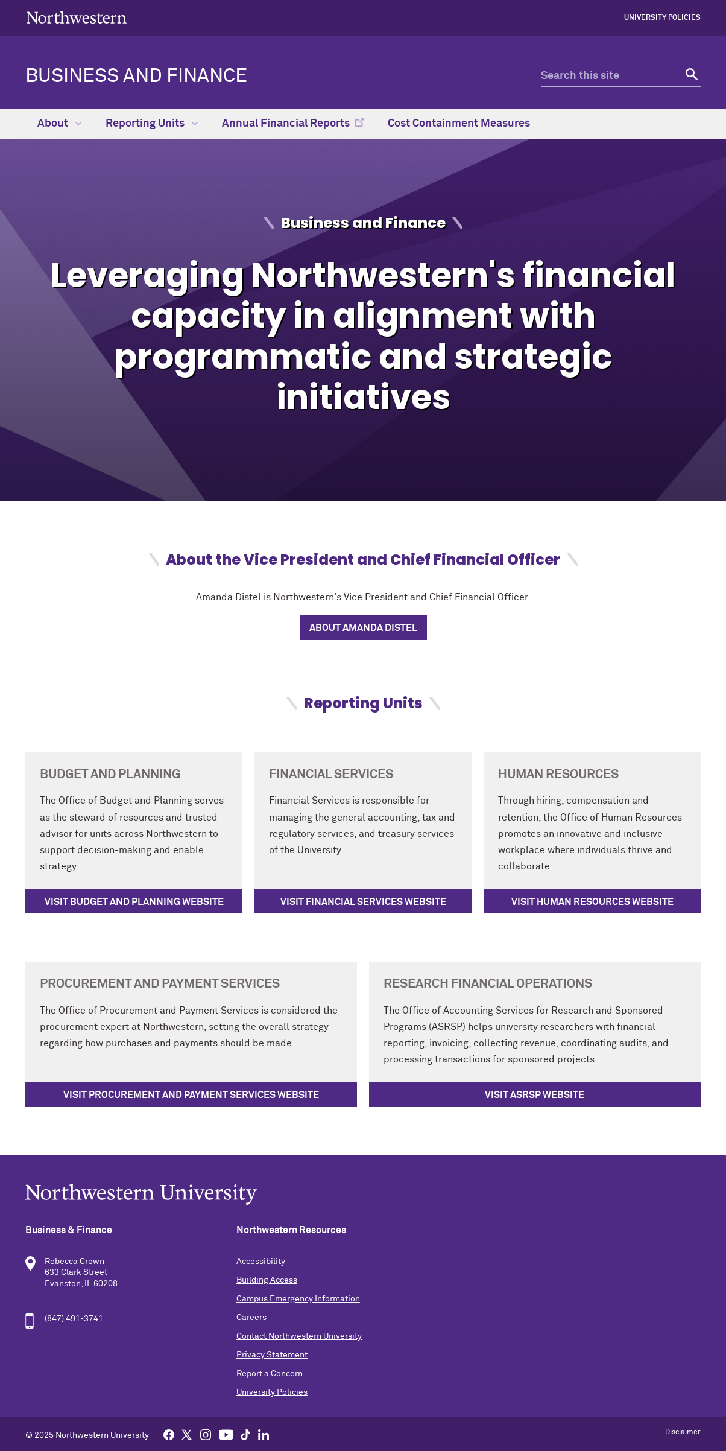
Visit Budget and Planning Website (134, 902)
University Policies (662, 18)
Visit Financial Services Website (363, 902)
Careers (251, 1317)
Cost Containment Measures (459, 123)
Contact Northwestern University (299, 1336)
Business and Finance (136, 76)
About (59, 123)
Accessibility (260, 1261)
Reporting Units (152, 123)
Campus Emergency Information (298, 1299)
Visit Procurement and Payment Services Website (191, 1095)
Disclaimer (683, 1432)
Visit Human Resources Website (592, 902)
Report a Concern (269, 1374)
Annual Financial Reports (286, 123)
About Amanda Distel (363, 628)
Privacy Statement (272, 1355)
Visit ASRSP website (534, 1095)
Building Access (266, 1280)
